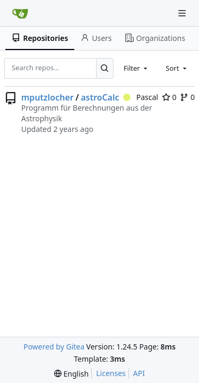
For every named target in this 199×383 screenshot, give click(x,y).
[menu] (71, 374)
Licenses (111, 373)
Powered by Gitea (53, 347)
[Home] (20, 13)
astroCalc (100, 97)
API (139, 373)
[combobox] (136, 68)
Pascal (140, 97)
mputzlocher (47, 97)
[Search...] (105, 68)
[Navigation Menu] (183, 13)
